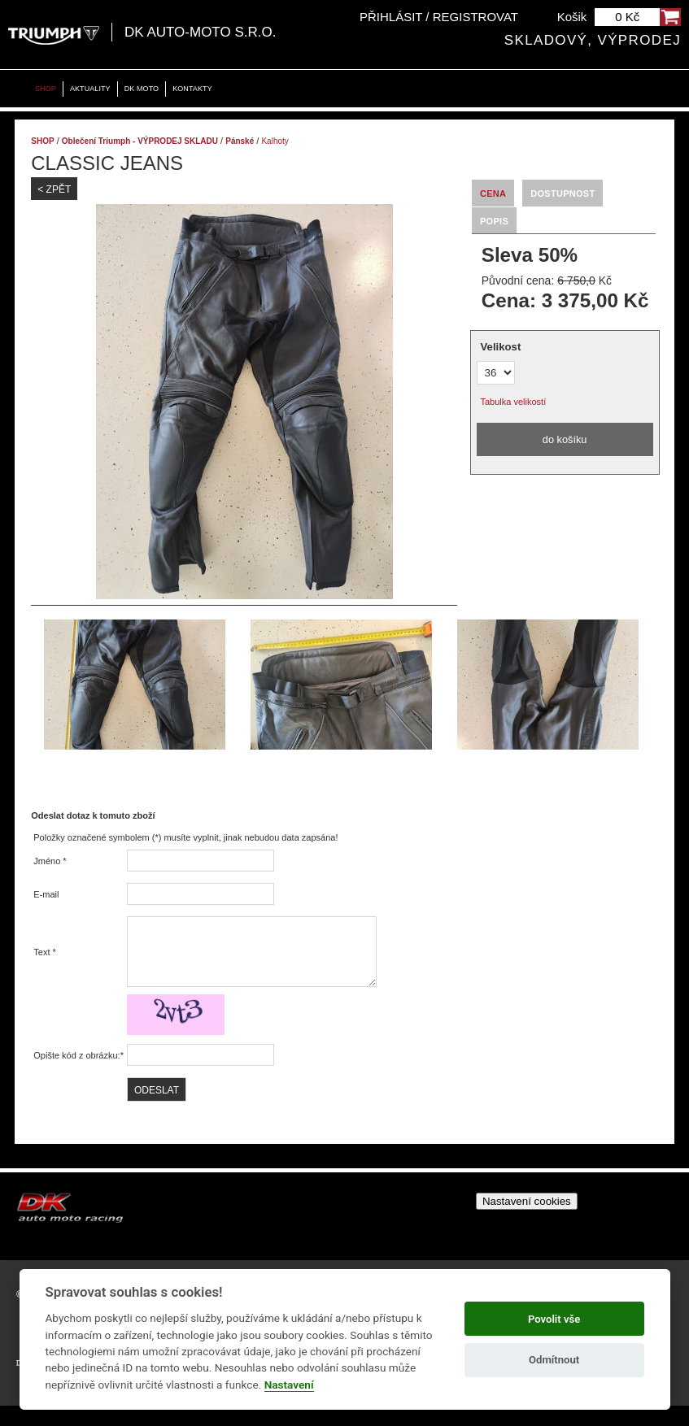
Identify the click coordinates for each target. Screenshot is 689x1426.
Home (16, 89)
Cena (493, 193)
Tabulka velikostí (514, 401)
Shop (45, 89)
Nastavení (289, 1384)
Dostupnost (562, 193)
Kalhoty (274, 141)
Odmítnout (554, 1360)
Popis (494, 221)
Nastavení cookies (526, 1221)
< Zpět (54, 189)
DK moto (141, 89)
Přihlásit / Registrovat (439, 17)
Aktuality (90, 89)
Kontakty (192, 89)
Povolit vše (554, 1319)
